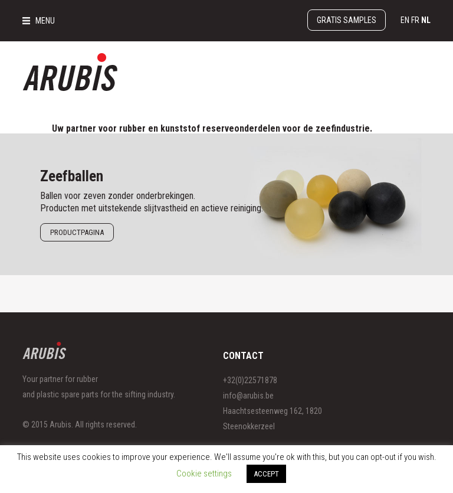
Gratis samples (346, 20)
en (405, 20)
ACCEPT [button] (266, 473)
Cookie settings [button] (204, 473)
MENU (45, 20)
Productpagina (77, 232)
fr (415, 20)
